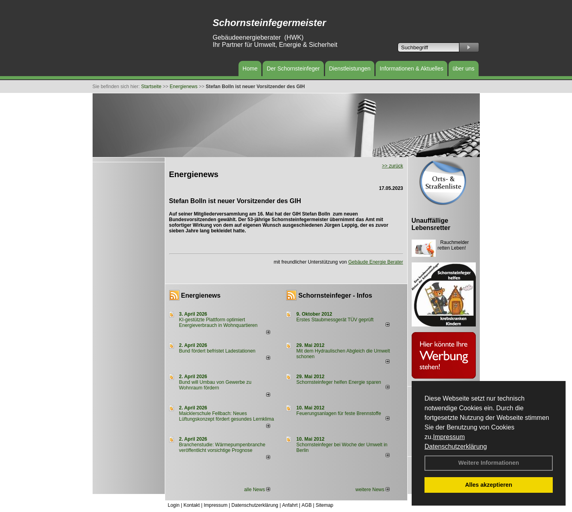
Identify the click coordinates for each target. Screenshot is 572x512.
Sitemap (324, 505)
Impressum (449, 436)
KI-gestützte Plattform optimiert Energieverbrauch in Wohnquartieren (218, 322)
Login (174, 505)
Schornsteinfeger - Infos (335, 295)
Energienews (201, 295)
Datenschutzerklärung (455, 446)
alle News (257, 489)
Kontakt (192, 505)
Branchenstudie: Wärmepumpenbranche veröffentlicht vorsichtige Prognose (222, 447)
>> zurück (392, 166)
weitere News (373, 489)
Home (250, 68)
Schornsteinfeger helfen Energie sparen (338, 382)
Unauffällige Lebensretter (431, 224)
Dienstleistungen (350, 68)
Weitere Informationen (488, 463)
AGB (306, 505)
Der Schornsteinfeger (293, 68)
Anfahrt (290, 505)
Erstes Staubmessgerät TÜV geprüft (335, 320)
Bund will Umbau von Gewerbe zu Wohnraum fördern (215, 385)
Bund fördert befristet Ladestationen (217, 351)
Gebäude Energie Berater (375, 262)
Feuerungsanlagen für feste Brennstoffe (338, 413)
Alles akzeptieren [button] (488, 485)
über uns (463, 68)
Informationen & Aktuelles (411, 68)
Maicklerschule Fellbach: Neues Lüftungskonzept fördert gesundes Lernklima (226, 416)
